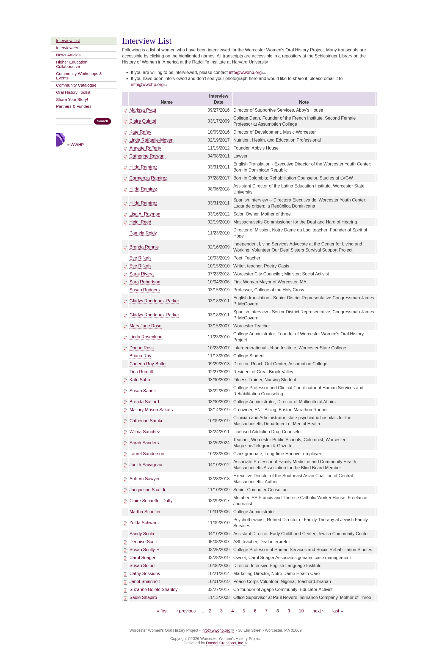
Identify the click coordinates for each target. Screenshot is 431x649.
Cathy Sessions (144, 573)
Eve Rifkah (140, 258)
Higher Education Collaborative (71, 64)
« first (162, 611)
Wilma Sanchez (144, 431)
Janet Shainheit (144, 581)
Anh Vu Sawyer (144, 478)
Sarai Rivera (141, 274)
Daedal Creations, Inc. (227, 643)
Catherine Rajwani (147, 156)
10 (301, 611)
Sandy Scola (141, 533)
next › (318, 611)
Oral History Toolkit (73, 92)
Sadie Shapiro (143, 597)
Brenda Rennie (144, 247)
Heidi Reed (140, 222)
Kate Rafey (140, 132)
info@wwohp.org (247, 72)
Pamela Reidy (143, 233)
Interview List (68, 40)
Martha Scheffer (145, 511)
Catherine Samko (146, 420)
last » (337, 611)
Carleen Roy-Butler (148, 363)
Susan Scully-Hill (145, 549)
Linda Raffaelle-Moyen (151, 140)
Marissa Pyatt (142, 110)
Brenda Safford (144, 401)
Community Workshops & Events (79, 75)
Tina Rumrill (141, 371)
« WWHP (75, 144)
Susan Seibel (142, 565)
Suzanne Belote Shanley (153, 589)
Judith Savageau (145, 464)
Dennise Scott (143, 541)
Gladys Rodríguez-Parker (154, 301)
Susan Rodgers (144, 290)
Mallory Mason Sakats (151, 409)
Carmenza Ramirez (148, 178)
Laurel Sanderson (146, 453)
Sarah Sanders (144, 442)
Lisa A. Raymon (144, 214)
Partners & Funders (74, 106)
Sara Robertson (144, 282)
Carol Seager (142, 557)
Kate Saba (139, 379)
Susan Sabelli (142, 390)
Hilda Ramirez (143, 189)
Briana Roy (140, 356)
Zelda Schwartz (144, 522)
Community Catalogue (76, 85)
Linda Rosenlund (145, 337)
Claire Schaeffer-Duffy (151, 500)
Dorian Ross (141, 348)
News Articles (68, 55)
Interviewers (67, 48)
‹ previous (186, 611)
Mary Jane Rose (145, 326)
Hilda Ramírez (143, 167)
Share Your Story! (72, 99)
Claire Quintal (142, 121)
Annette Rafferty (145, 148)
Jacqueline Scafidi (147, 489)
